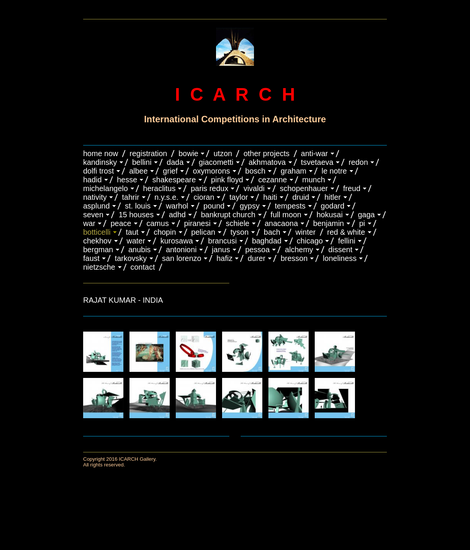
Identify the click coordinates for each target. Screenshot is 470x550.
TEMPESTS (290, 206)
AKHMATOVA (267, 162)
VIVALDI (254, 188)
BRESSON (294, 258)
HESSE (127, 179)
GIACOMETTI (216, 162)
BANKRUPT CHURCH (228, 214)
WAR (89, 223)
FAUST (91, 258)
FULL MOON (286, 214)
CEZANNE (272, 179)
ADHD (177, 214)
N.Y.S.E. (166, 197)
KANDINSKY (100, 162)
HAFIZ (224, 258)
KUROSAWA (176, 241)
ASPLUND (96, 206)
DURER (256, 258)
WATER (136, 241)
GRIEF (170, 171)
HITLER (332, 197)
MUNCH (313, 179)
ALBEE (138, 171)
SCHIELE (237, 223)
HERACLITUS (159, 188)
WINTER (305, 232)
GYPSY (249, 206)
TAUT (132, 232)
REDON (358, 162)
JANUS (221, 249)
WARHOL (177, 206)
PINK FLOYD (227, 179)
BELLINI (141, 162)
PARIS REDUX (209, 188)
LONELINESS (339, 258)
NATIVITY (95, 197)
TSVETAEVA (317, 162)
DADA (175, 162)
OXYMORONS (211, 171)
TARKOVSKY (131, 258)
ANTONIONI (181, 249)
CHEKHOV (97, 241)
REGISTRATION (148, 153)
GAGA (366, 214)
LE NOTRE (334, 171)
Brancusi (222, 241)
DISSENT (340, 249)
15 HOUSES (135, 214)
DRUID (300, 197)
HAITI (270, 197)
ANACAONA (281, 223)
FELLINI (346, 241)
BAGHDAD (267, 241)
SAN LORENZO (181, 258)
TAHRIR (130, 197)
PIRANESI (197, 223)
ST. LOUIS (138, 206)
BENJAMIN (328, 223)
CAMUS (158, 223)
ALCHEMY (299, 249)
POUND (214, 206)
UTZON (222, 153)
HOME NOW (100, 153)
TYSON (239, 232)
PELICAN (203, 232)
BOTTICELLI (96, 232)
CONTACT (143, 267)
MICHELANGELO (105, 188)
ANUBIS (139, 249)
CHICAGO (310, 241)
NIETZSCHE (99, 267)
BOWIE (188, 153)
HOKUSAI (330, 214)
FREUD (352, 188)
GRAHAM (293, 171)
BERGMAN (98, 249)
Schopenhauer (304, 188)
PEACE (120, 223)
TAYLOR (238, 197)
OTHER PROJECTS (266, 153)
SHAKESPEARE (174, 179)
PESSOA (257, 249)
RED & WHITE (346, 232)
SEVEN (93, 214)
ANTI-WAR (314, 153)
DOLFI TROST (98, 171)
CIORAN (204, 197)
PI (362, 223)
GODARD (332, 206)
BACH (272, 232)
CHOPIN (165, 232)
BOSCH (255, 171)
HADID (92, 179)
